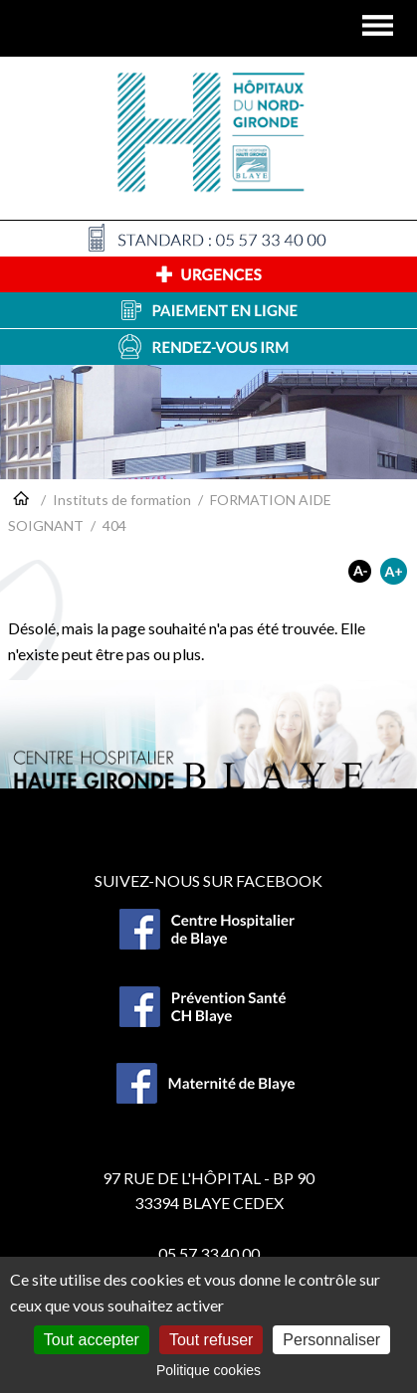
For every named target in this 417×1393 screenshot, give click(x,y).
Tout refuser (211, 1339)
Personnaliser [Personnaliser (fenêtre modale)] (331, 1339)
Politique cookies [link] (208, 1370)
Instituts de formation (122, 499)
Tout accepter (91, 1339)
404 (114, 525)
